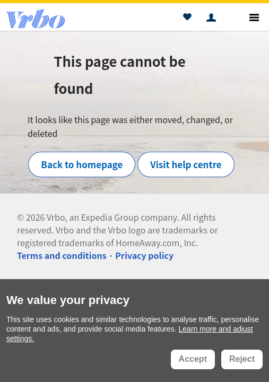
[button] (187, 18)
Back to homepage (82, 164)
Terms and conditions (62, 255)
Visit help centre (186, 164)
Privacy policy (144, 255)
